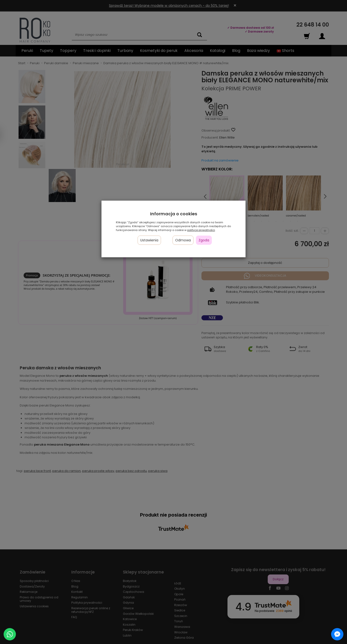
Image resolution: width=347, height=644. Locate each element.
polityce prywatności (201, 230)
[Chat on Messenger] (337, 634)
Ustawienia (149, 240)
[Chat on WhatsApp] (10, 634)
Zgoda (204, 240)
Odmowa (183, 240)
